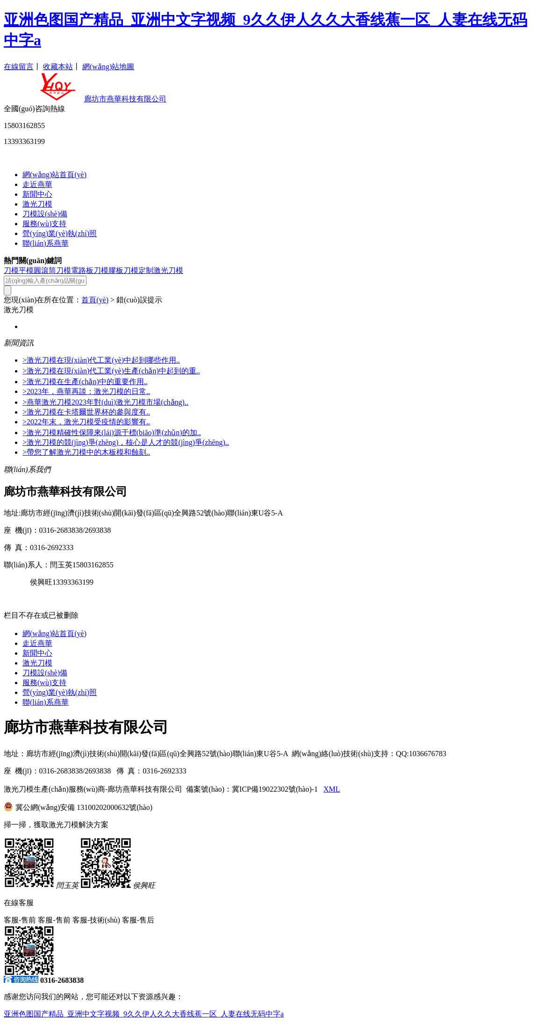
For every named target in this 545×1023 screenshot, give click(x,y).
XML (331, 789)
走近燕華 (37, 184)
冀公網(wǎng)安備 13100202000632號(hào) (83, 807)
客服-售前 (20, 920)
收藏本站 (58, 67)
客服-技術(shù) (96, 920)
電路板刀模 (89, 270)
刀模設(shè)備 (44, 214)
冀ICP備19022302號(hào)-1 (275, 789)
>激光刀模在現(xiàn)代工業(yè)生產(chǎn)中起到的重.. (111, 371)
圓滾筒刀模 (52, 270)
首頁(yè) (94, 300)
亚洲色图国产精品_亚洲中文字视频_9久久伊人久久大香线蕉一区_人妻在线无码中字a (144, 1014)
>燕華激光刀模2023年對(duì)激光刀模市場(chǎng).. (105, 402)
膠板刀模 (123, 270)
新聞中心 (37, 194)
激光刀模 (37, 204)
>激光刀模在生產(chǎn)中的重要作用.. (85, 382)
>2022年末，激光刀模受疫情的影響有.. (86, 422)
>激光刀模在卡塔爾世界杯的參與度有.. (86, 412)
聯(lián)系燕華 (45, 243)
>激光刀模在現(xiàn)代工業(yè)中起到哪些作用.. (101, 360)
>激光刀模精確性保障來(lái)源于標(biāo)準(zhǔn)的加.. (111, 432)
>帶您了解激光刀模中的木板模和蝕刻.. (86, 452)
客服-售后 (138, 920)
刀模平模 (19, 270)
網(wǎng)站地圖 (108, 67)
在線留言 (19, 67)
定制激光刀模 (160, 270)
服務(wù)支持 (44, 224)
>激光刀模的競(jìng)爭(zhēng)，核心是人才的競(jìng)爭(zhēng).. (125, 442)
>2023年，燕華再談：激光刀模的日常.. (86, 391)
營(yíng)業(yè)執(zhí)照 (59, 233)
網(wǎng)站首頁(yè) (54, 175)
